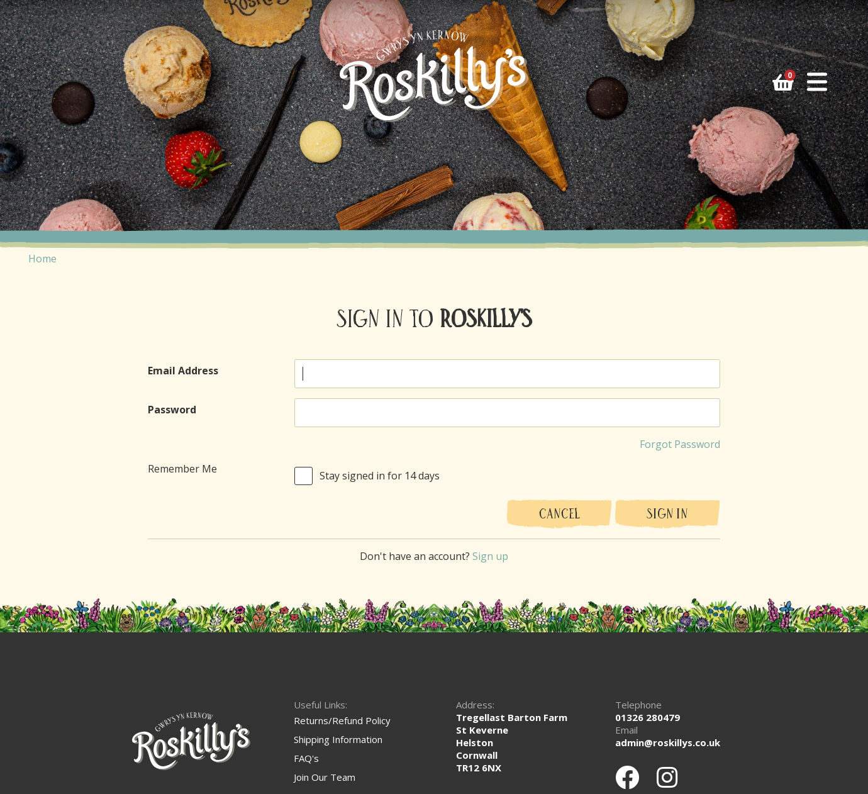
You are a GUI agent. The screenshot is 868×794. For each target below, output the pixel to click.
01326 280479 (647, 717)
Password (172, 410)
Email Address (183, 370)
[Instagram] (667, 777)
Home (42, 259)
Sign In (667, 515)
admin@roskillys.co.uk (667, 742)
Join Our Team (324, 777)
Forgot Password (680, 444)
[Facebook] (627, 777)
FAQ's (306, 758)
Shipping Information (338, 739)
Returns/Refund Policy (342, 720)
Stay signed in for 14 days (380, 476)
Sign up (490, 556)
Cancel (559, 515)
